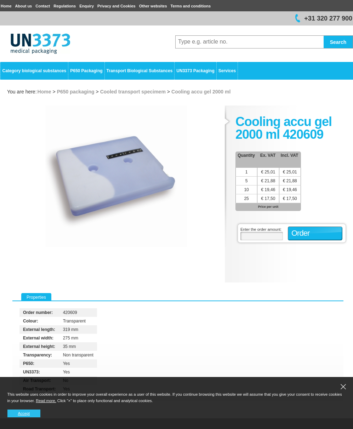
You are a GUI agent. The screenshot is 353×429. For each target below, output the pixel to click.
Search (338, 42)
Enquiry (86, 6)
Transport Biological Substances (140, 70)
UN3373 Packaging (195, 70)
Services (227, 70)
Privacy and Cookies (116, 6)
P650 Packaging (86, 70)
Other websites (153, 6)
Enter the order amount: (260, 229)
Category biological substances (34, 70)
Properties (36, 297)
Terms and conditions (191, 6)
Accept (24, 413)
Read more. (46, 401)
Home (6, 6)
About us (23, 6)
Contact (42, 6)
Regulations (64, 6)
